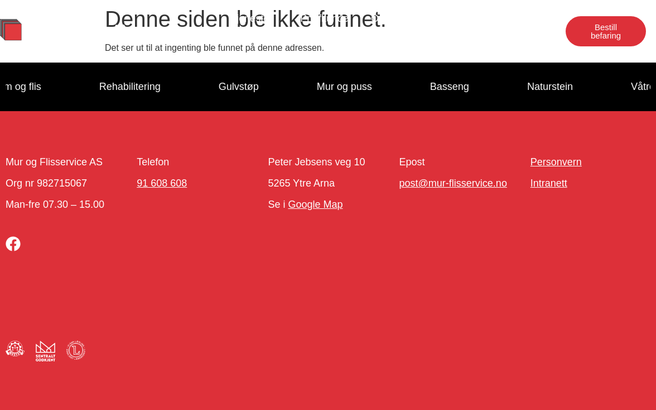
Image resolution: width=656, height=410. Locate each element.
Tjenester (254, 18)
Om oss (388, 18)
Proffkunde (324, 18)
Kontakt (526, 18)
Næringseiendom (505, 44)
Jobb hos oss (457, 18)
